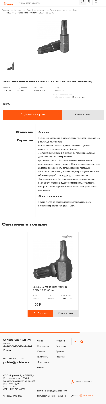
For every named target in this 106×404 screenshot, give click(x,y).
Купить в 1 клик (82, 115)
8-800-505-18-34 (17, 346)
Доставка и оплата (43, 365)
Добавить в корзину (32, 114)
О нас (40, 341)
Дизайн (82, 395)
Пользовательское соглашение (51, 396)
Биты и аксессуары (59, 10)
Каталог (18, 10)
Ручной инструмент (36, 10)
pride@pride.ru (16, 362)
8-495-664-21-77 (17, 339)
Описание (24, 131)
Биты (75, 10)
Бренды (60, 352)
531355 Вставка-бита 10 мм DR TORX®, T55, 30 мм (50, 289)
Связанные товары (24, 224)
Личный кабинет (81, 381)
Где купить (42, 357)
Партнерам (43, 346)
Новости (60, 341)
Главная (5, 10)
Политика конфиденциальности (52, 391)
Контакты (61, 346)
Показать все (78, 97)
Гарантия (25, 140)
